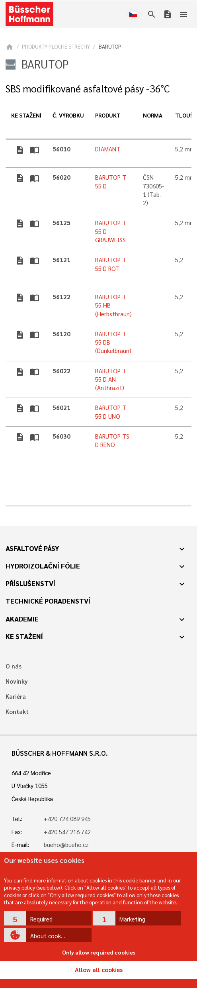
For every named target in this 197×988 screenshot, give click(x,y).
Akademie (22, 618)
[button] (48, 918)
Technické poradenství (48, 600)
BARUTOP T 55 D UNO (110, 412)
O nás (13, 666)
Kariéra (16, 696)
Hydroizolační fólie (43, 565)
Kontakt (17, 712)
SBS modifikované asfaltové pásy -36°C (88, 88)
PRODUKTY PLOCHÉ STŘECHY (56, 46)
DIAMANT (107, 149)
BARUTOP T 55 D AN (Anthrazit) (110, 379)
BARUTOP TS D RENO (112, 440)
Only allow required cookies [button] (98, 952)
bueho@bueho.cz (66, 845)
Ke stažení (24, 636)
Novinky (16, 681)
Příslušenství (30, 583)
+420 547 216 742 (67, 832)
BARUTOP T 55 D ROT (110, 264)
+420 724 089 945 (67, 819)
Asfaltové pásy (32, 548)
